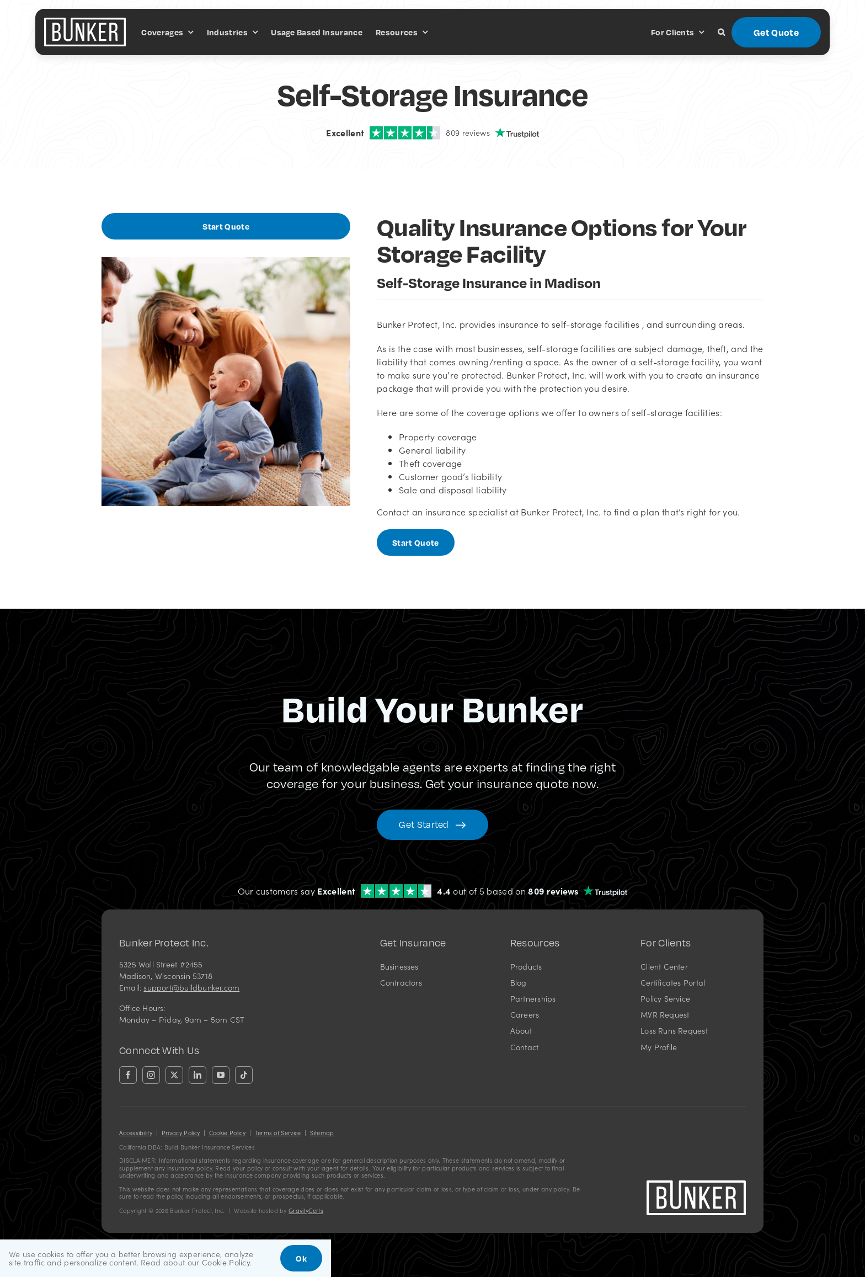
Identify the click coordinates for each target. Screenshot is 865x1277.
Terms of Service (278, 1133)
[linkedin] (197, 1075)
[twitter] (174, 1075)
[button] (721, 32)
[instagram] (151, 1075)
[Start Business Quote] (226, 226)
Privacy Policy (181, 1133)
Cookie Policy (227, 1133)
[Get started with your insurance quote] (432, 825)
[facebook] (128, 1075)
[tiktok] (244, 1075)
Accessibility (135, 1133)
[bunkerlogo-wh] (85, 22)
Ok (301, 1258)
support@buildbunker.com (191, 987)
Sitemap (322, 1133)
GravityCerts (306, 1210)
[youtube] (220, 1075)
